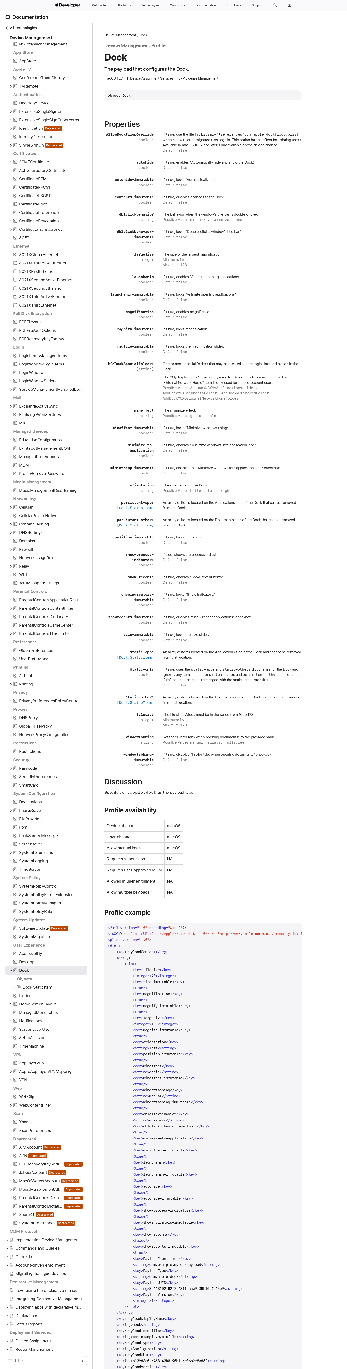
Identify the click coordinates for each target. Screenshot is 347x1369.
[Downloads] (234, 5)
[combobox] (47, 1360)
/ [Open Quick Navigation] (94, 1360)
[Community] (177, 5)
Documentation (30, 17)
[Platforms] (124, 5)
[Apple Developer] (68, 5)
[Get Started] (99, 5)
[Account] (290, 5)
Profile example (150, 912)
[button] (275, 5)
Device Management (142, 35)
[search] (45, 1360)
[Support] (257, 5)
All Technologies (21, 28)
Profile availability (153, 810)
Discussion (145, 781)
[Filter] (47, 1360)
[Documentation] (206, 5)
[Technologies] (150, 5)
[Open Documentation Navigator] (7, 16)
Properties (144, 124)
